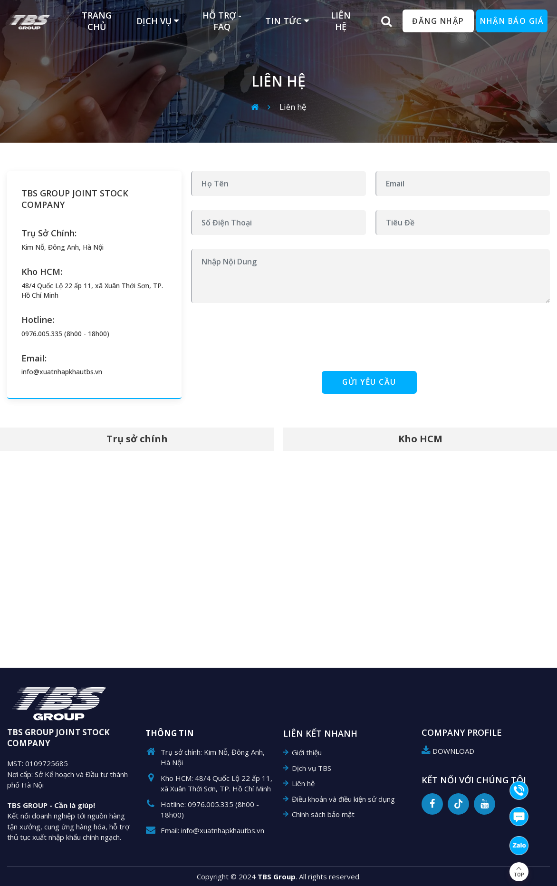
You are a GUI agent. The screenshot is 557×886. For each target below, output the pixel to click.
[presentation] (263, 335)
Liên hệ (293, 106)
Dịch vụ (157, 21)
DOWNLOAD (448, 751)
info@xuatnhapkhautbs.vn (61, 371)
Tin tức (287, 21)
